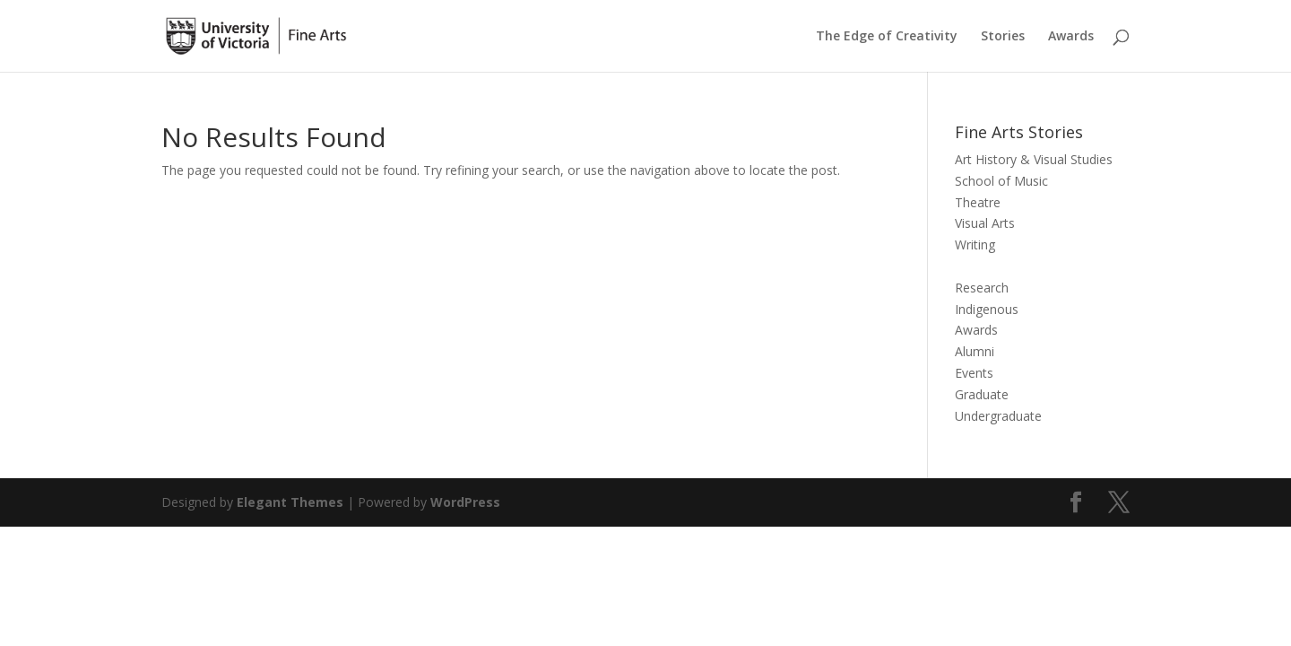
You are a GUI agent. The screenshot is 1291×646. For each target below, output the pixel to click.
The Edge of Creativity (886, 37)
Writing (975, 244)
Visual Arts (985, 222)
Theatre (978, 202)
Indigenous (986, 309)
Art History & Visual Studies (1034, 159)
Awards (1071, 37)
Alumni (974, 351)
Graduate (982, 394)
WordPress (465, 502)
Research (982, 287)
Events (974, 372)
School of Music (1001, 180)
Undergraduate (998, 415)
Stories (1003, 37)
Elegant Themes (290, 502)
